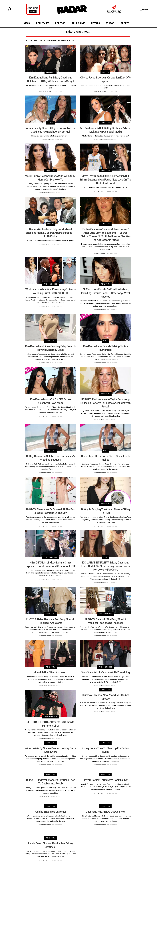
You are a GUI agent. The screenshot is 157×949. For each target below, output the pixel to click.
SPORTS (125, 23)
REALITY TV (42, 23)
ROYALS (95, 23)
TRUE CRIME (78, 23)
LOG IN (144, 10)
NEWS (26, 23)
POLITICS (60, 23)
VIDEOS (110, 23)
